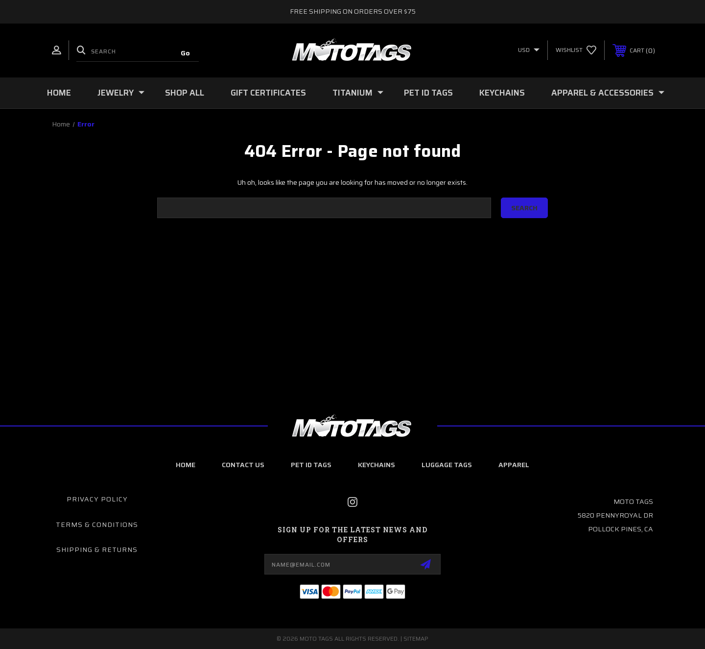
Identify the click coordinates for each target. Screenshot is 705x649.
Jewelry (120, 92)
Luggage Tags (447, 464)
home (185, 464)
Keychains (502, 92)
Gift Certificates (268, 92)
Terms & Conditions (97, 524)
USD (529, 49)
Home (59, 92)
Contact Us (243, 464)
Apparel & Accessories (607, 92)
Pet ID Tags (428, 92)
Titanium (357, 92)
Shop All (184, 92)
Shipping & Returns (97, 549)
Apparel (513, 464)
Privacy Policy (97, 499)
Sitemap (415, 638)
